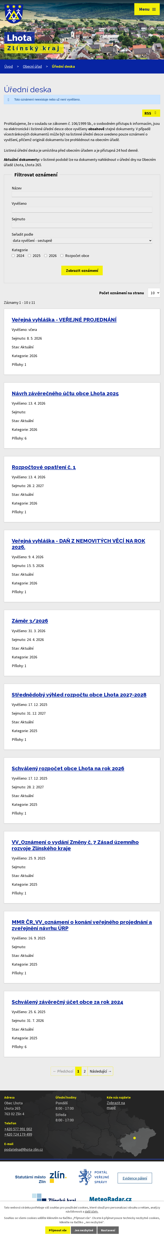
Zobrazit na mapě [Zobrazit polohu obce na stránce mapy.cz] (116, 1105)
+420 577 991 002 (18, 1128)
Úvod (8, 66)
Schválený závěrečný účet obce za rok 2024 (67, 1002)
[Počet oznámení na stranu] (154, 293)
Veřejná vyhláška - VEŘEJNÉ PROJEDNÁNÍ (64, 320)
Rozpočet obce (77, 255)
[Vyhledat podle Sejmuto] (82, 225)
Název (17, 188)
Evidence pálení (135, 1178)
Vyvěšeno (19, 203)
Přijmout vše (58, 1230)
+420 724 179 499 (18, 1134)
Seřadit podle (22, 234)
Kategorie (20, 249)
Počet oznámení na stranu (121, 292)
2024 (20, 255)
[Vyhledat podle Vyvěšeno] (82, 210)
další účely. (91, 1211)
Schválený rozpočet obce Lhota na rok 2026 (68, 768)
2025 (36, 255)
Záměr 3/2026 (30, 621)
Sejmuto (18, 218)
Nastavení (108, 1230)
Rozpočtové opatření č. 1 (44, 467)
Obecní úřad (32, 66)
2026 (53, 255)
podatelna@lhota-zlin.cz (23, 1149)
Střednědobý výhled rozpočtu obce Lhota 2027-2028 (79, 695)
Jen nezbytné (84, 1230)
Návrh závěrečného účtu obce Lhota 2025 (65, 393)
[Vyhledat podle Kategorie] (13, 255)
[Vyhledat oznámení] (82, 270)
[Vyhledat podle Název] (82, 194)
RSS (151, 113)
